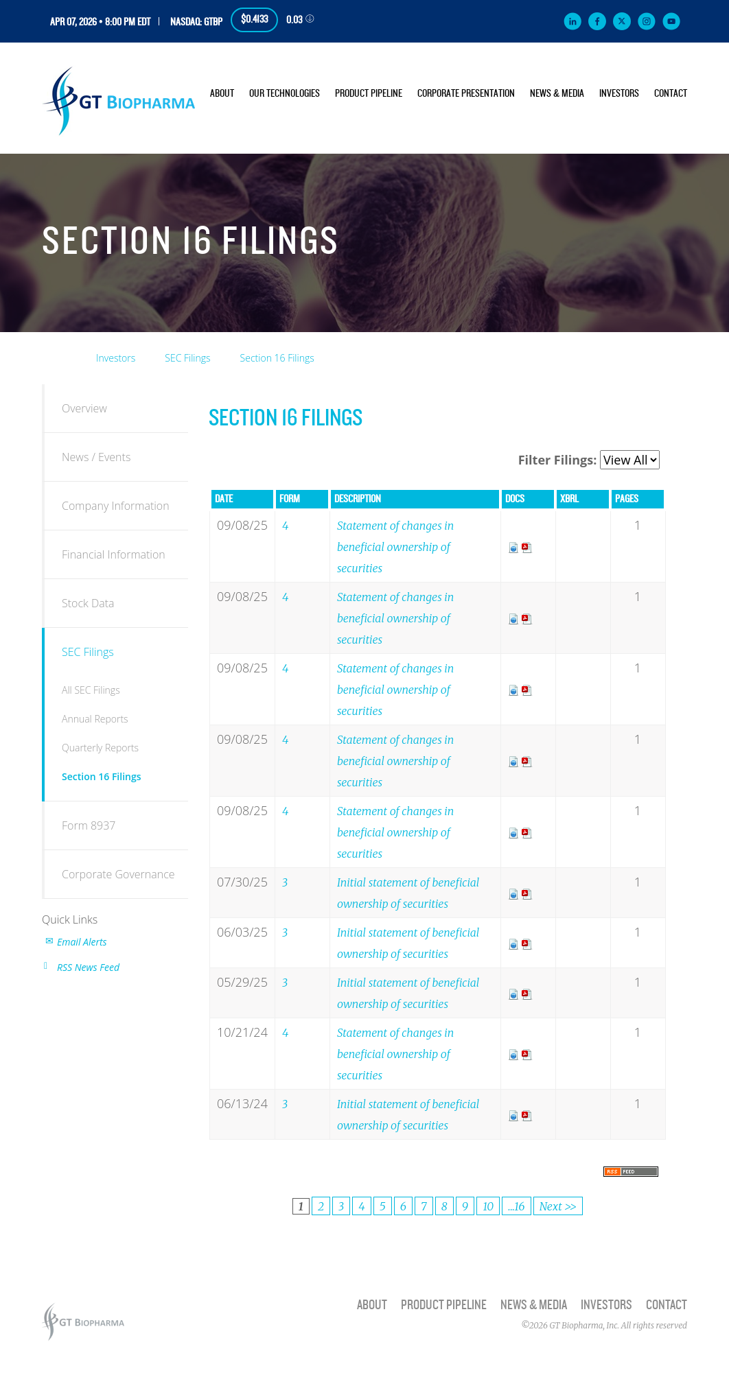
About (222, 93)
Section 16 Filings (277, 358)
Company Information (116, 505)
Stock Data (88, 603)
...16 (516, 1206)
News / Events (96, 457)
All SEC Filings (91, 689)
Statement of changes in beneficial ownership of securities (395, 547)
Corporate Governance (118, 874)
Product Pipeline (368, 93)
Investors (619, 93)
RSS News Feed (88, 967)
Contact (670, 93)
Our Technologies (284, 93)
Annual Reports (95, 718)
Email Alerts (82, 941)
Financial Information (113, 554)
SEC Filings (187, 358)
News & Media (557, 93)
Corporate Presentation (466, 93)
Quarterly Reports (100, 747)
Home (60, 355)
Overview (84, 408)
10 (488, 1206)
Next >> (558, 1206)
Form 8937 (88, 825)
